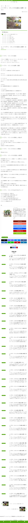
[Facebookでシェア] (24, 240)
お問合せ (20, 520)
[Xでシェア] (4, 240)
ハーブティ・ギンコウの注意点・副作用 (9, 41)
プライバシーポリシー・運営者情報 (11, 520)
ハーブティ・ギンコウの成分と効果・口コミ (11, 34)
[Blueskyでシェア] (17, 240)
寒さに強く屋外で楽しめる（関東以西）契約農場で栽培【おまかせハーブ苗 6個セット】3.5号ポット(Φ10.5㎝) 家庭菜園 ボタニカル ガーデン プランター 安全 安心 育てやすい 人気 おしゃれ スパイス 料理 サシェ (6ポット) (19, 213)
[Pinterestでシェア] (17, 242)
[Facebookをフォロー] (13, 247)
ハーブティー (3, 13)
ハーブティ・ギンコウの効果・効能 (9, 37)
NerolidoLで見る (20, 228)
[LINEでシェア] (11, 242)
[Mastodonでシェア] (11, 240)
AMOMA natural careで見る (19, 233)
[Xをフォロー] (11, 247)
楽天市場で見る (20, 223)
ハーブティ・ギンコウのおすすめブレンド (10, 42)
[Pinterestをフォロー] (17, 247)
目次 (3, 32)
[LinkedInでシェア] (24, 242)
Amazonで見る (20, 221)
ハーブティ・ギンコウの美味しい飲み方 (9, 38)
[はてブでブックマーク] (4, 242)
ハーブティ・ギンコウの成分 (8, 35)
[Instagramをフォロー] (15, 247)
